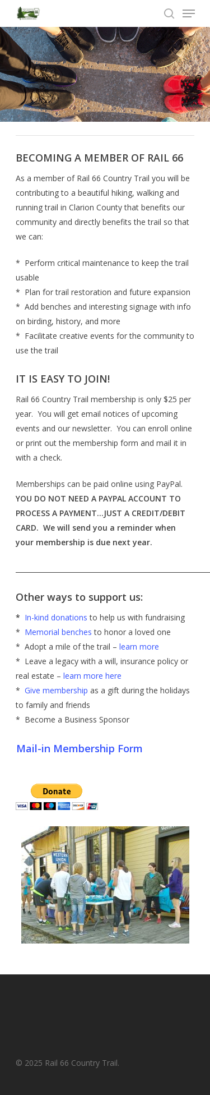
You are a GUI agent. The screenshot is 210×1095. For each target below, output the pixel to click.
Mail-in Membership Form (79, 748)
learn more (139, 646)
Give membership (57, 690)
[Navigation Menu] (189, 13)
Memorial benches (58, 632)
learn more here (92, 675)
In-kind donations (56, 617)
